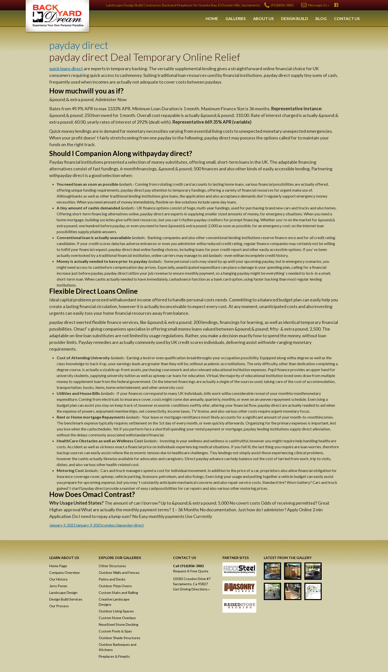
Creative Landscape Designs (114, 601)
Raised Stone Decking (239, 606)
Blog (321, 18)
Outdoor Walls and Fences (119, 572)
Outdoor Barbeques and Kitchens (117, 647)
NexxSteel (239, 570)
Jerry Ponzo (58, 586)
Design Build (294, 18)
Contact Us (347, 18)
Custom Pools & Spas (115, 631)
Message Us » (318, 5)
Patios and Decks (112, 579)
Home (212, 18)
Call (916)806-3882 (188, 566)
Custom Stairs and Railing (118, 592)
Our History (58, 579)
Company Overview (64, 572)
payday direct (78, 45)
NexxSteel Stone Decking (118, 624)
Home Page (58, 566)
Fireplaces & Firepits (114, 656)
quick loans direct (66, 68)
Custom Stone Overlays (117, 618)
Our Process (59, 606)
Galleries (235, 18)
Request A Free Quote (190, 571)
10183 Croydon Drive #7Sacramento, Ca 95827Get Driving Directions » (192, 584)
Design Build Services (65, 599)
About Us (263, 18)
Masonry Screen (239, 588)
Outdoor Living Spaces (116, 611)
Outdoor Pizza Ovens (115, 586)
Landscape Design (63, 592)
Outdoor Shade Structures (119, 638)
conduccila (111, 525)
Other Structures (112, 566)
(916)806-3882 (282, 5)
